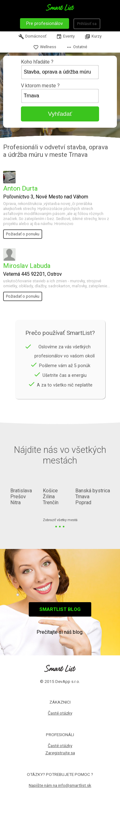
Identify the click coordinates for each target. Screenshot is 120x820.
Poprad (83, 502)
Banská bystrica (92, 491)
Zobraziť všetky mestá (60, 520)
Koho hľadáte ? (60, 69)
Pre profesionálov (44, 23)
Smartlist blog (60, 609)
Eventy (65, 36)
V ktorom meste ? (60, 93)
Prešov (18, 497)
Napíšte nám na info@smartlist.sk (60, 785)
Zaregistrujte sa (60, 752)
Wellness (44, 47)
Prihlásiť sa (87, 23)
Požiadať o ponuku (22, 234)
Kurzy (93, 36)
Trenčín (50, 502)
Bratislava (21, 491)
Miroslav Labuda (27, 265)
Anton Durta (20, 188)
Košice (50, 491)
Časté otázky (60, 712)
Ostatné (76, 47)
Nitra (15, 502)
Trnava (82, 497)
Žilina (49, 497)
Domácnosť (32, 36)
